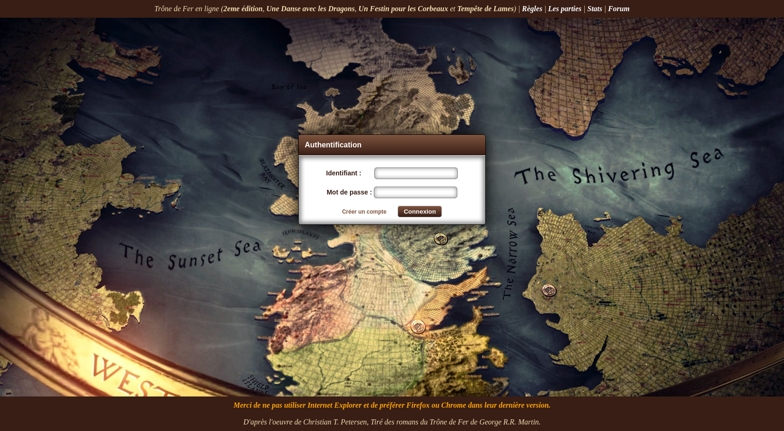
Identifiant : (344, 173)
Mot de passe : (350, 192)
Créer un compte (364, 212)
